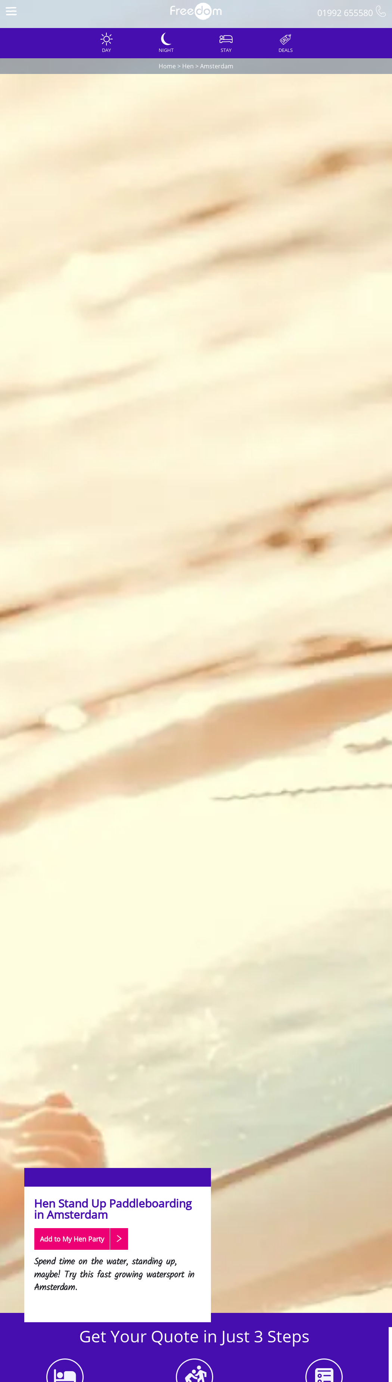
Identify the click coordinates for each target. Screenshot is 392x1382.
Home (167, 66)
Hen (188, 66)
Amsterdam (216, 66)
